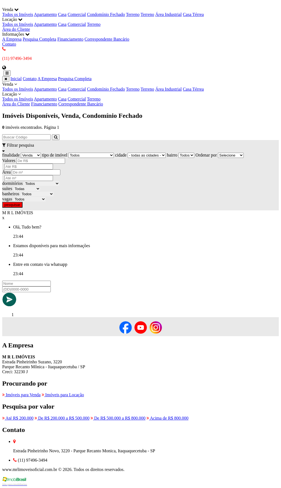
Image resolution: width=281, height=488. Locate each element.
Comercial (77, 14)
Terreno (133, 14)
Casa (62, 14)
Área (6, 172)
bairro (172, 155)
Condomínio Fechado (106, 14)
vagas (7, 199)
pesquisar (12, 205)
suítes (7, 188)
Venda (140, 87)
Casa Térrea (193, 14)
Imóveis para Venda (21, 394)
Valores (8, 160)
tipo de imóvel (54, 155)
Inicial (16, 78)
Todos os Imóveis (17, 14)
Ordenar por (206, 155)
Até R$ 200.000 (17, 418)
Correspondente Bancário (107, 39)
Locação (140, 97)
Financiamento (70, 39)
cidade (121, 155)
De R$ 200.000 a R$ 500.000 (62, 418)
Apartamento (45, 14)
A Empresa (12, 39)
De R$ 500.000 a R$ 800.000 (118, 418)
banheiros (10, 193)
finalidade (11, 155)
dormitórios (12, 183)
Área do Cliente (16, 29)
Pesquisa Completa (39, 39)
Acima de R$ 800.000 (168, 418)
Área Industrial (168, 14)
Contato (9, 44)
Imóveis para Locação (63, 394)
